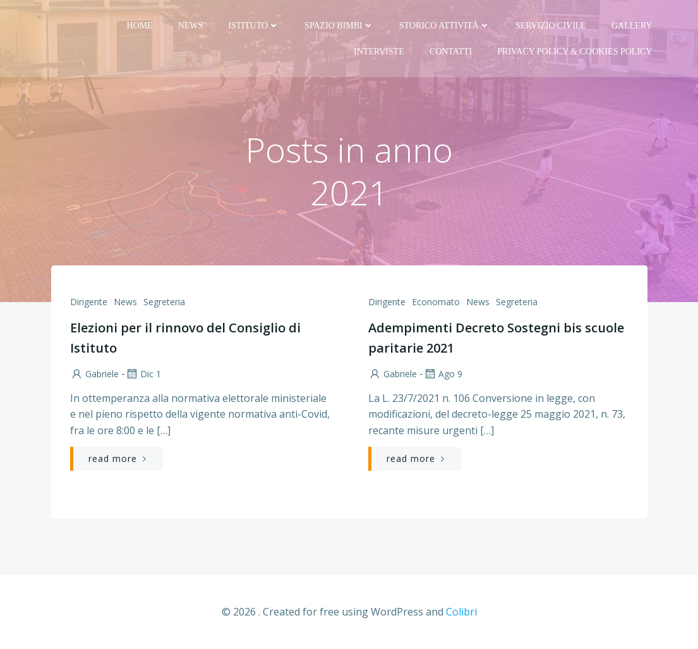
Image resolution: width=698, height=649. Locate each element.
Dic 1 (143, 374)
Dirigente (88, 302)
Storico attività (444, 25)
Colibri (461, 612)
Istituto (253, 25)
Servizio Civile (550, 25)
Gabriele (94, 374)
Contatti (451, 51)
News (190, 25)
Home (139, 25)
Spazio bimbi (339, 25)
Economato (436, 302)
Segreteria (164, 302)
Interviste (379, 51)
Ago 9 (442, 374)
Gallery (632, 25)
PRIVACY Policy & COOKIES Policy (574, 51)
